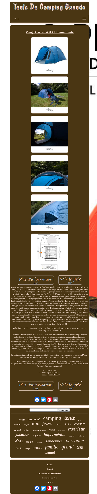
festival (47, 424)
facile (19, 448)
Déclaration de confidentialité (49, 473)
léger (26, 424)
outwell (17, 430)
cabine (29, 441)
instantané (34, 419)
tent (80, 447)
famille (51, 447)
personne (75, 440)
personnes (61, 431)
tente (69, 418)
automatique (39, 430)
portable (81, 436)
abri (19, 441)
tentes (37, 448)
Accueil (50, 464)
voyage (36, 435)
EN (47, 482)
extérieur (76, 428)
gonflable (22, 435)
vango (27, 448)
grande (22, 420)
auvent (17, 424)
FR (51, 482)
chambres (39, 442)
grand (67, 447)
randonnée (54, 441)
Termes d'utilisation (50, 478)
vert (79, 420)
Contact (49, 469)
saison (27, 430)
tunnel (49, 452)
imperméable (55, 434)
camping (52, 418)
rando (71, 436)
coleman (59, 425)
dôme (35, 424)
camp (52, 429)
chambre (79, 424)
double (67, 424)
